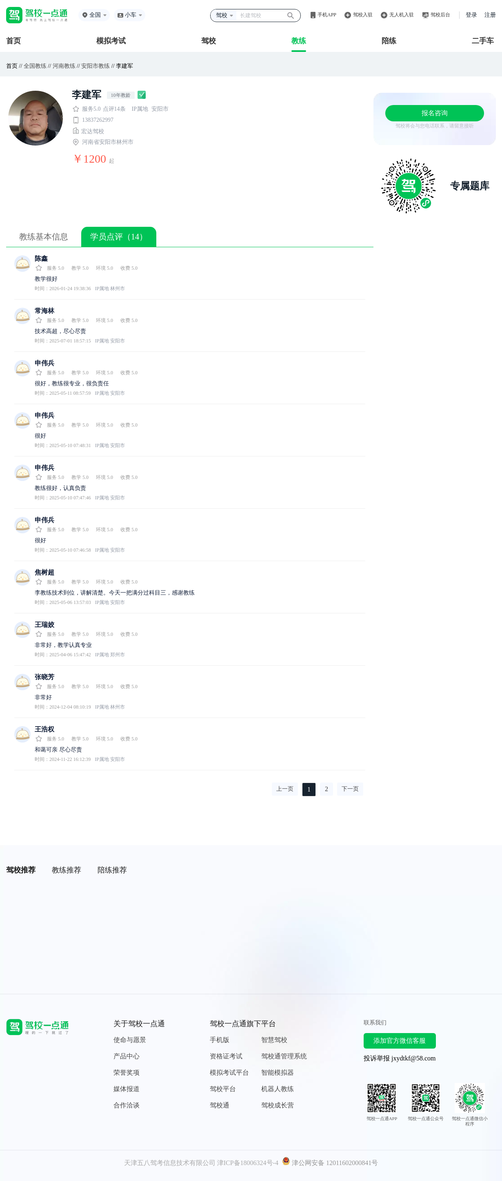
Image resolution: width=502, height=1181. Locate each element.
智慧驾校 (274, 1039)
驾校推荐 (21, 870)
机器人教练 (277, 1088)
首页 (13, 41)
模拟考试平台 (229, 1072)
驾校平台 (223, 1088)
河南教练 (64, 66)
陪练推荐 (112, 870)
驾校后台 (440, 15)
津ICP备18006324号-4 (247, 1162)
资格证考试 (226, 1056)
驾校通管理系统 (284, 1056)
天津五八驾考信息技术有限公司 (169, 1162)
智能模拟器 (277, 1072)
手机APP (327, 15)
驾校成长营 (277, 1105)
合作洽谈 (126, 1105)
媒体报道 (126, 1088)
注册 (490, 15)
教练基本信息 (43, 236)
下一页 (350, 789)
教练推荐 (66, 870)
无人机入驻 (401, 15)
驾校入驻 (363, 15)
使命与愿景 (129, 1039)
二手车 (483, 41)
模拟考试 (111, 41)
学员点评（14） (118, 236)
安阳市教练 (95, 66)
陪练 (389, 41)
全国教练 (35, 66)
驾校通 (219, 1105)
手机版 (219, 1039)
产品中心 (126, 1056)
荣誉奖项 (126, 1072)
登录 (471, 15)
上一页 (284, 789)
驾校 (208, 41)
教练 (298, 41)
